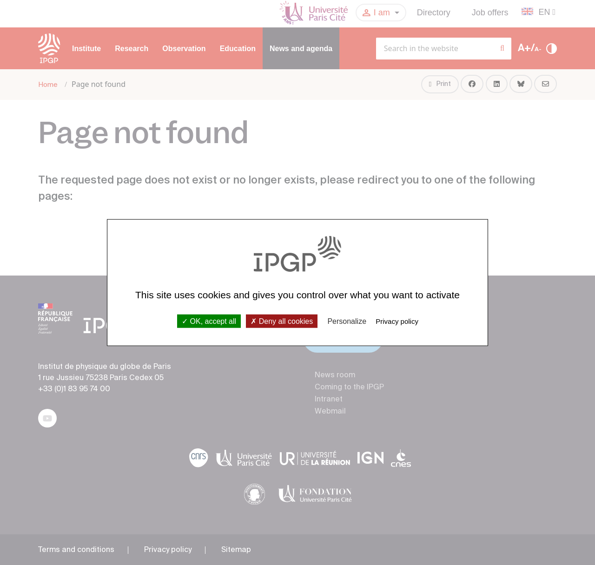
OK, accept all (209, 321)
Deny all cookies (282, 321)
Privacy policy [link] (397, 321)
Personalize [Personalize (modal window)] (346, 321)
